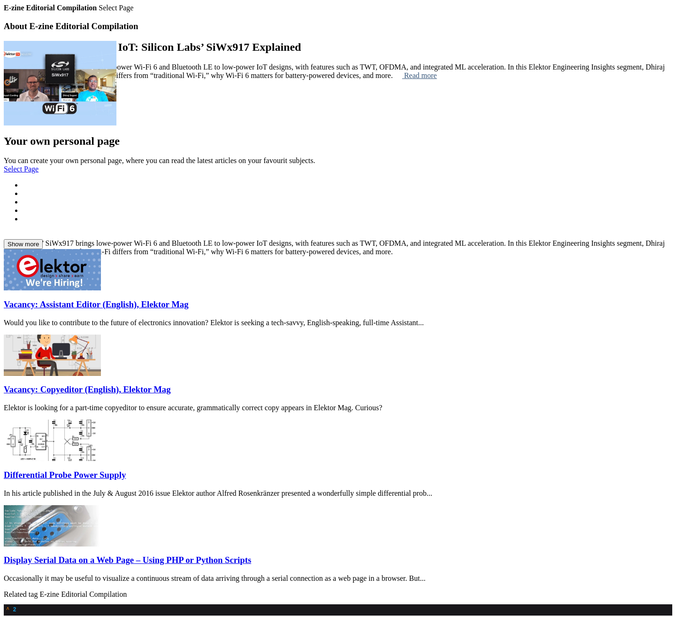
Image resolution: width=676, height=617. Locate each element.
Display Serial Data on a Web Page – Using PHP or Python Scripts (127, 560)
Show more (23, 244)
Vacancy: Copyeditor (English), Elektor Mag (87, 389)
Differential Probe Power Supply (65, 475)
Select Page (21, 169)
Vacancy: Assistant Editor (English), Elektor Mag (96, 304)
